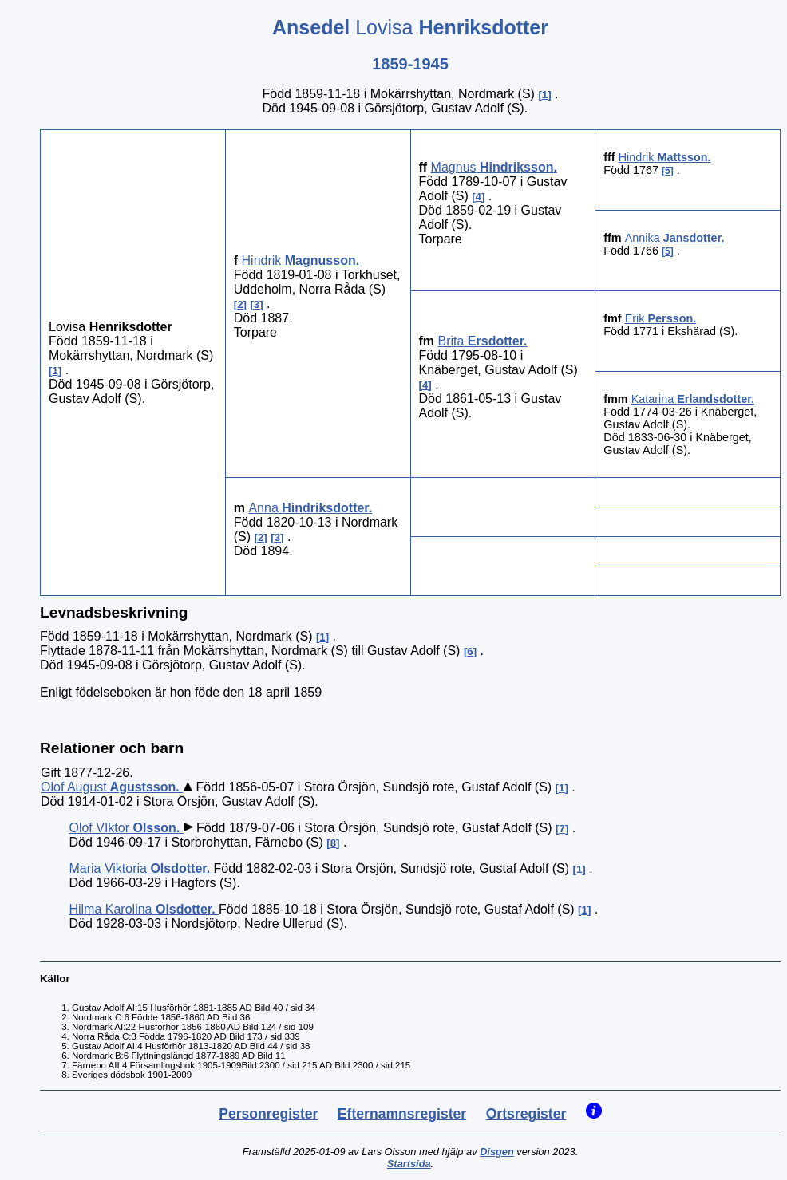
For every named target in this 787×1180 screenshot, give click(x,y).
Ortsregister (526, 1114)
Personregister (268, 1114)
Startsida (409, 1164)
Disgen (497, 1152)
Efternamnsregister (402, 1114)
